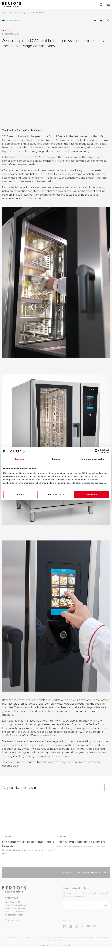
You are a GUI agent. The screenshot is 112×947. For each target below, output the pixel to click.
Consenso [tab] (19, 459)
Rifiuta (20, 494)
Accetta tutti (92, 494)
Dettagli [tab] (56, 459)
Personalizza (56, 494)
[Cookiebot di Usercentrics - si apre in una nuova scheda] (97, 451)
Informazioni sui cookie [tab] (92, 459)
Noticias (12, 13)
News (4, 13)
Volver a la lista (11, 20)
